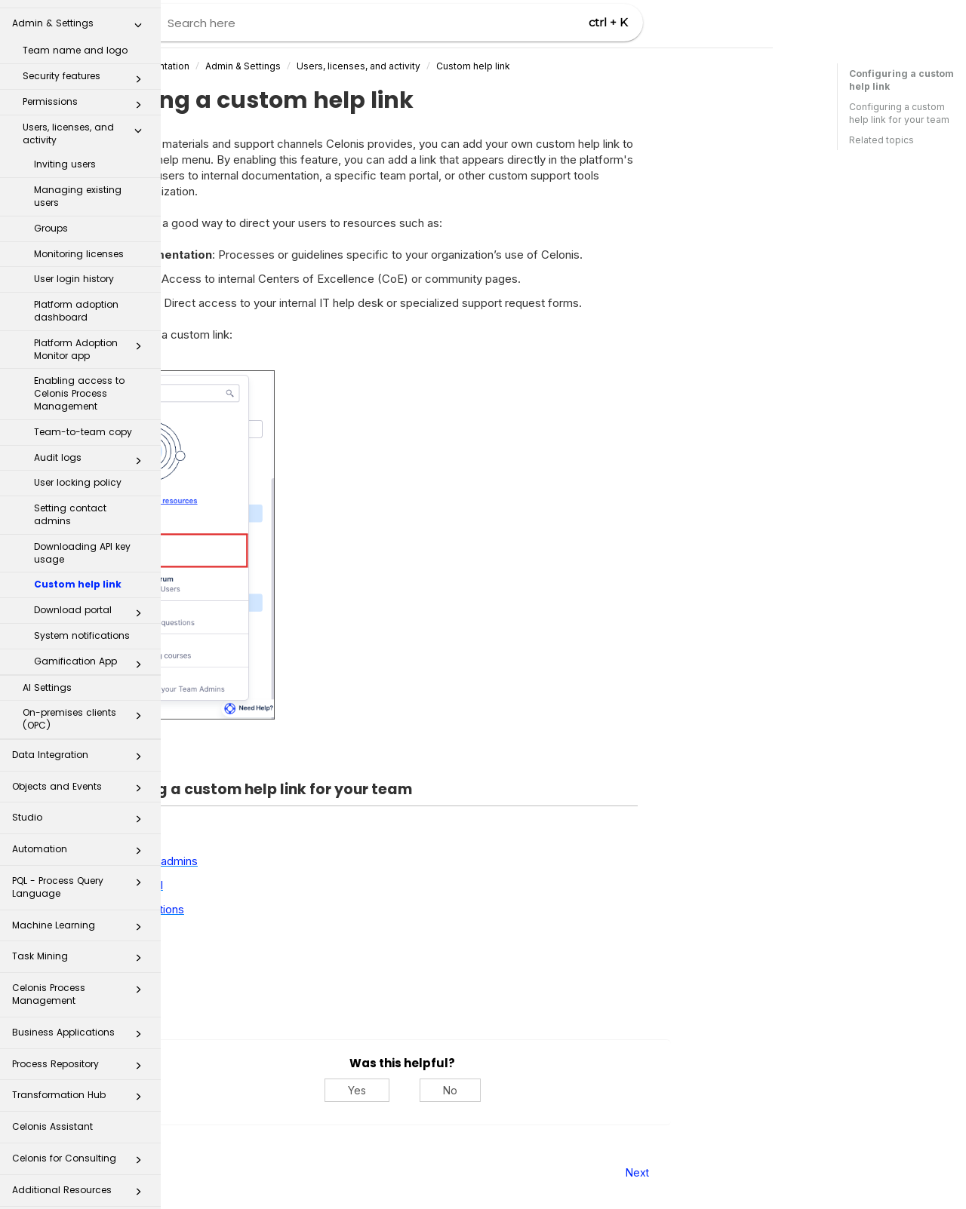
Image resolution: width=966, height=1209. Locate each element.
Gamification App (92, 651)
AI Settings (47, 674)
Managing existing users (78, 183)
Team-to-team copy (83, 419)
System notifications (82, 622)
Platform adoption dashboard (76, 298)
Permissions (86, 92)
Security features (86, 66)
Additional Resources (81, 1181)
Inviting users (65, 151)
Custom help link (78, 571)
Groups (51, 215)
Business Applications (81, 1024)
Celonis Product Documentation (279, 66)
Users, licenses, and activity (86, 120)
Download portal (92, 600)
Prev (202, 1172)
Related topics (881, 140)
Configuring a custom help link (901, 80)
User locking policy (78, 469)
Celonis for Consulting (81, 1149)
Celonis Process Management (81, 981)
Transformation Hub (81, 1086)
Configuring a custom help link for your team (899, 113)
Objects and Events (81, 778)
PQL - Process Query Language (81, 874)
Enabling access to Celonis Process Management (79, 380)
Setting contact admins (70, 501)
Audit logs (92, 448)
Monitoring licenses (79, 241)
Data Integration (81, 746)
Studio (81, 809)
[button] (138, 15)
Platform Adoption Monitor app (92, 336)
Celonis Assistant (52, 1113)
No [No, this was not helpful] (611, 1090)
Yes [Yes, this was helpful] (518, 1090)
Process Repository (81, 1055)
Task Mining (81, 947)
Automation (81, 840)
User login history (74, 265)
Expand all (240, 759)
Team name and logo (75, 37)
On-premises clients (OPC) (86, 706)
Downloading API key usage (82, 540)
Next (798, 1172)
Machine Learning (81, 916)
